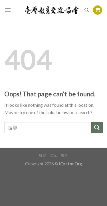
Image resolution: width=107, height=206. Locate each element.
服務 (64, 155)
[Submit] (97, 127)
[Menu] (7, 10)
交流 (53, 155)
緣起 (42, 155)
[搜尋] (86, 10)
